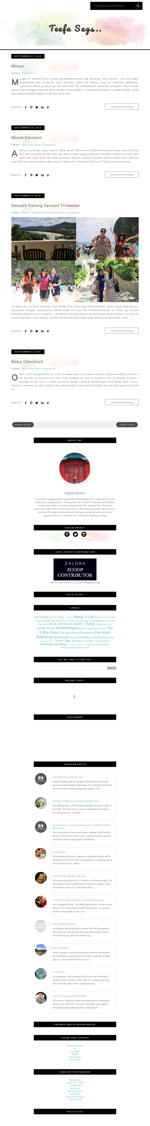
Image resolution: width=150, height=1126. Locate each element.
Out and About (69, 632)
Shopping (107, 637)
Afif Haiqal (41, 617)
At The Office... (57, 617)
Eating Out (87, 620)
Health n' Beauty (84, 624)
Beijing (70, 617)
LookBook (75, 1085)
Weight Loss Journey (77, 644)
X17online (75, 1059)
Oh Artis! (75, 1051)
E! (75, 1048)
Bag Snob (75, 1079)
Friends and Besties (34, 212)
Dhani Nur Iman (53, 620)
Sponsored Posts (47, 641)
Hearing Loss (104, 624)
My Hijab (75, 1088)
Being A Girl (84, 616)
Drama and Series (71, 620)
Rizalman (75, 1093)
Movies (82, 628)
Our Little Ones (31, 144)
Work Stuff (83, 647)
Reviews (74, 637)
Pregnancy (28, 72)
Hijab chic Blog (75, 1082)
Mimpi (17, 65)
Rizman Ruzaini (75, 1096)
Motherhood (66, 628)
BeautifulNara (75, 1045)
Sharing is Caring (90, 637)
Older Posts (127, 424)
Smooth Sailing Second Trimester (45, 205)
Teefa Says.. (75, 28)
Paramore (75, 1056)
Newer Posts (23, 424)
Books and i (100, 617)
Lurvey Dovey (57, 212)
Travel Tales (63, 641)
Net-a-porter (75, 1090)
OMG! (75, 1054)
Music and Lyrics (96, 628)
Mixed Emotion (26, 137)
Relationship (61, 637)
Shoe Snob (75, 1099)
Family (98, 620)
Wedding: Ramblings (53, 644)
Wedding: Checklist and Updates (91, 640)
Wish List (92, 644)
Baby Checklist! (27, 361)
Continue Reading (122, 106)
